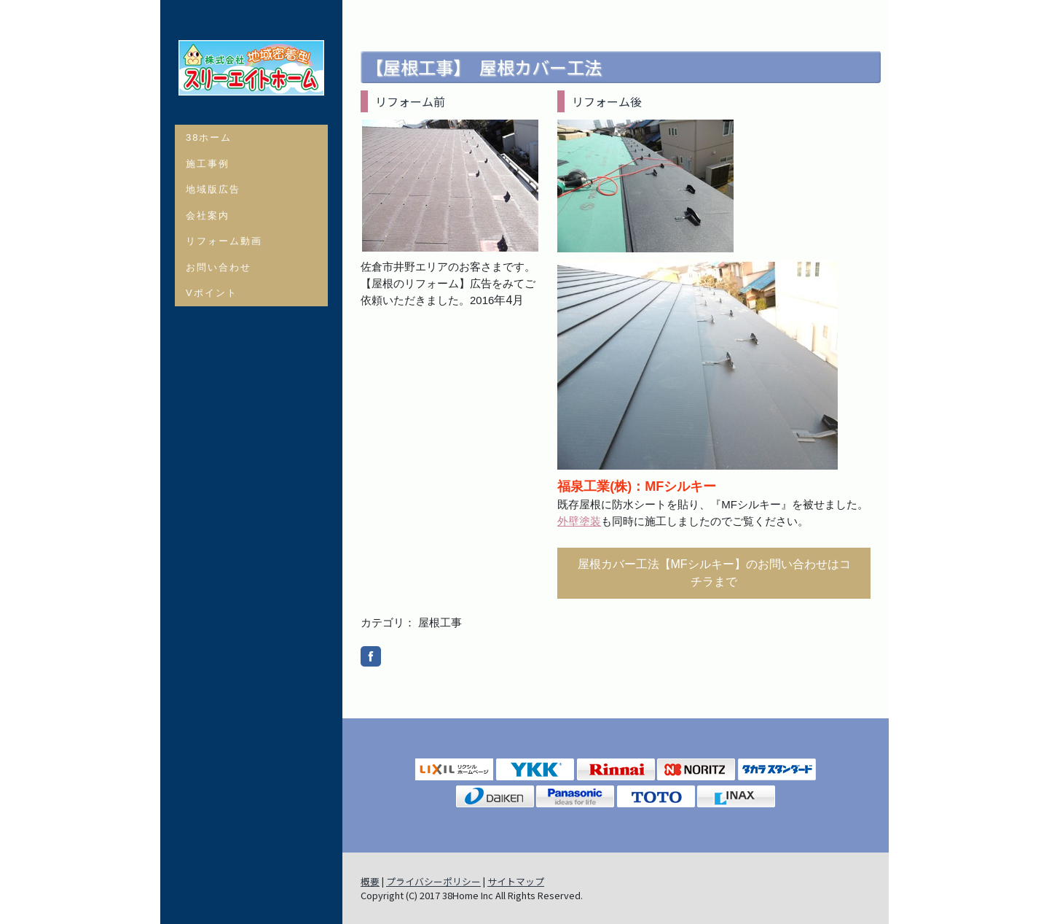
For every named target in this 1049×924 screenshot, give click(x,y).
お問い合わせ (218, 267)
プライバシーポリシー (433, 881)
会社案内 (207, 215)
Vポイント (211, 292)
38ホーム (209, 137)
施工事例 (207, 163)
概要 (370, 881)
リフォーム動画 (224, 241)
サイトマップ (515, 881)
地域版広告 (213, 189)
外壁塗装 (579, 521)
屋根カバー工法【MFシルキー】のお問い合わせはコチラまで (714, 573)
